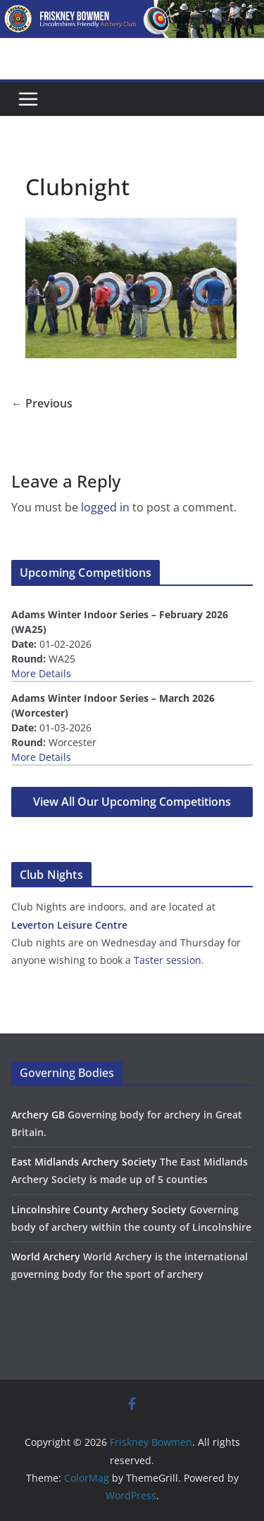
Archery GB (38, 1114)
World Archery (45, 1256)
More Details (41, 673)
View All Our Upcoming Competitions (132, 801)
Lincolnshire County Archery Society (99, 1209)
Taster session (167, 960)
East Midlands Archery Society (84, 1161)
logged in (105, 507)
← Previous (42, 403)
